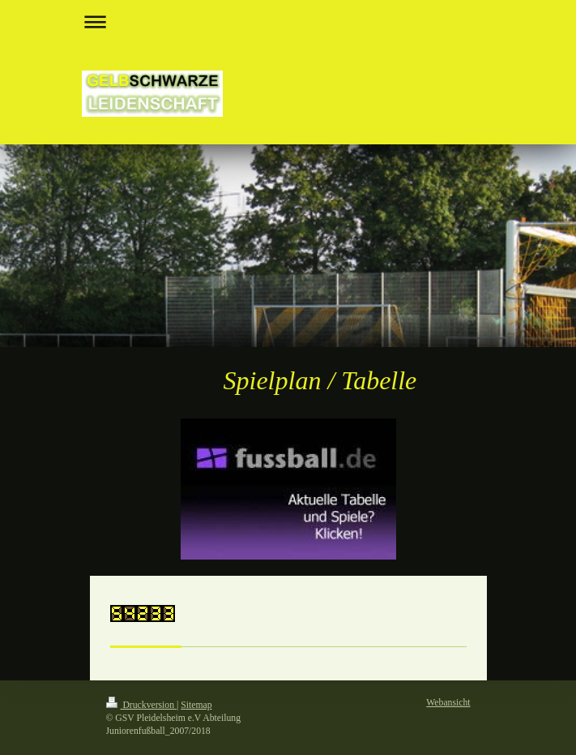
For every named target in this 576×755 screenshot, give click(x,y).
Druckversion (141, 705)
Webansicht (448, 702)
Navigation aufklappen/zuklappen (288, 21)
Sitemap (196, 705)
